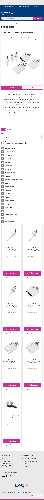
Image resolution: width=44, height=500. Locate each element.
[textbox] (17, 18)
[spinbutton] (11, 268)
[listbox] (21, 137)
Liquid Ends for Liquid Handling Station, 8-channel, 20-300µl (11, 361)
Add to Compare (13, 277)
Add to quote (12, 273)
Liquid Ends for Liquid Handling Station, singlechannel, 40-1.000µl (11, 305)
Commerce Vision (27, 492)
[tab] (11, 88)
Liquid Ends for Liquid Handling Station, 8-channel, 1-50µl (32, 305)
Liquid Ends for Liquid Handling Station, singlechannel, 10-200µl (32, 249)
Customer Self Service (14, 492)
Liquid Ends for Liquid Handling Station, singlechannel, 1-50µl (11, 249)
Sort (2, 133)
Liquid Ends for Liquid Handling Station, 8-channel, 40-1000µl (32, 361)
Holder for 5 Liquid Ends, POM (11, 416)
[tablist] (22, 105)
